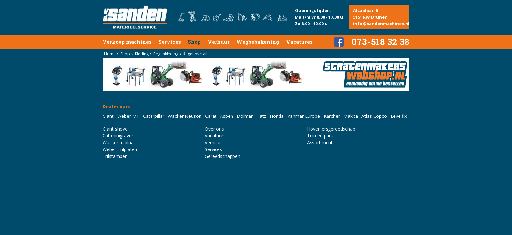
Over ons (214, 129)
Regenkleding (165, 53)
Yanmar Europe (303, 116)
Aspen (226, 116)
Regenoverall (195, 53)
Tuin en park (320, 136)
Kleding (142, 53)
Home (110, 53)
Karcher (332, 116)
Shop (194, 42)
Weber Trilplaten (120, 149)
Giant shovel (116, 129)
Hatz (261, 116)
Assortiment (320, 142)
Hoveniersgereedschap (331, 129)
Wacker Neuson (184, 116)
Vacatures (299, 42)
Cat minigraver (118, 136)
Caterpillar (153, 116)
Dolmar (245, 116)
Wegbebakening (257, 42)
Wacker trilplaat (119, 142)
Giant (108, 116)
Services (169, 42)
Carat (210, 116)
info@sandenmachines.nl (381, 23)
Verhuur (219, 42)
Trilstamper (115, 156)
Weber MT (128, 116)
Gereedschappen (222, 156)
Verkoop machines (127, 42)
